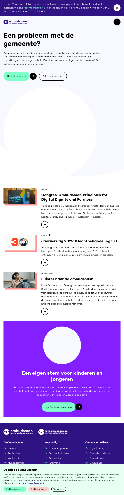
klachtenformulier (34, 7)
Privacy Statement (35, 483)
